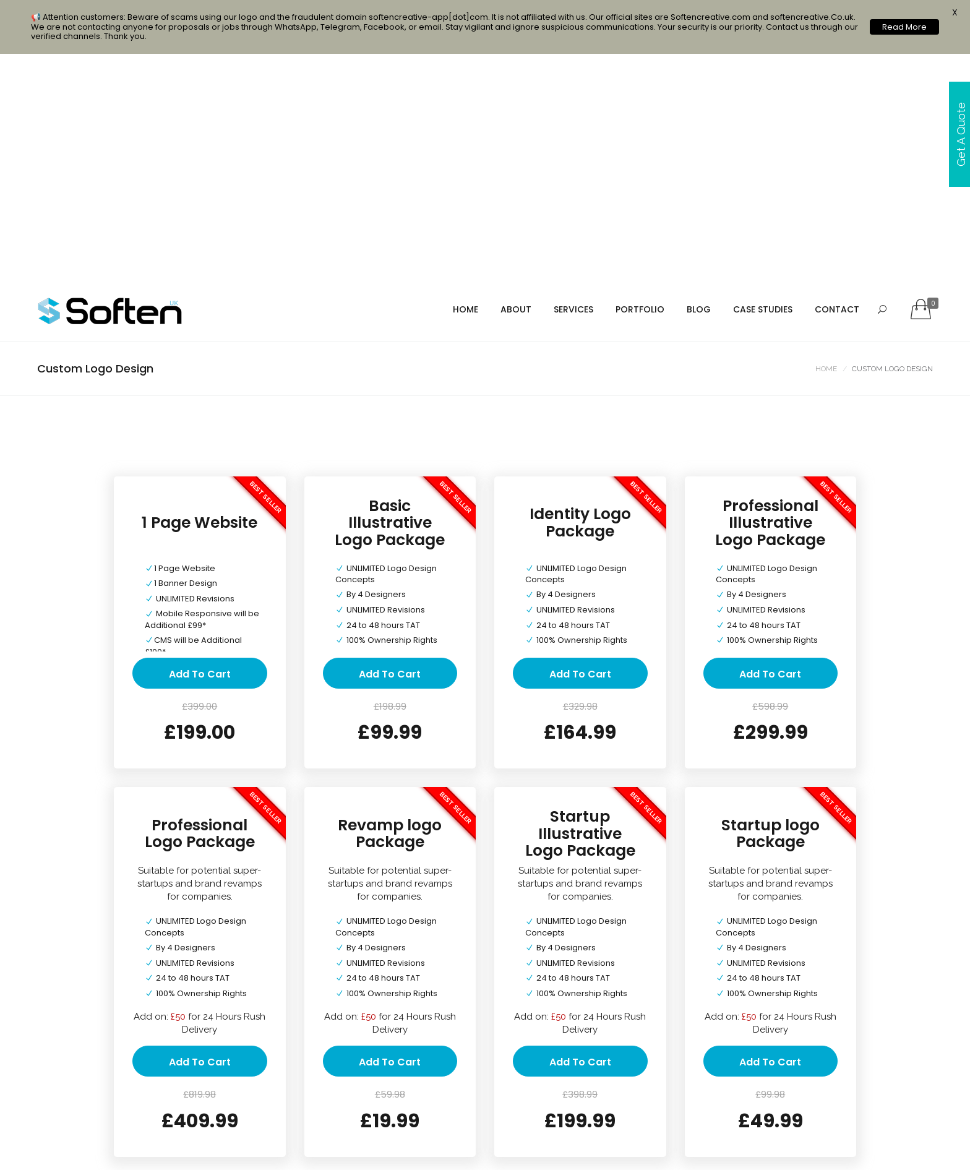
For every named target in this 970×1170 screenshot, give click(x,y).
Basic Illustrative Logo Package (390, 297)
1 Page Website (199, 297)
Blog (699, 85)
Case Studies (762, 85)
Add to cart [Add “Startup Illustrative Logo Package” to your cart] (580, 837)
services (573, 85)
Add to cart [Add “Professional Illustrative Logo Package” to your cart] (770, 449)
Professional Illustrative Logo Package (770, 297)
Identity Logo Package (580, 297)
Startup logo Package (770, 608)
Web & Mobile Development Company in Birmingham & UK (457, 1149)
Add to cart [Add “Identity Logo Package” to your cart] (580, 449)
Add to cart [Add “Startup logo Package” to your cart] (770, 837)
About (515, 85)
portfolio (640, 85)
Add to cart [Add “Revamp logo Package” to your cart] (390, 837)
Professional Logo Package (200, 608)
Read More (904, 27)
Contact (837, 85)
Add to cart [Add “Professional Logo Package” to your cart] (200, 837)
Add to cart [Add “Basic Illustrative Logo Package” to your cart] (390, 449)
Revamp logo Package (390, 608)
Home (465, 85)
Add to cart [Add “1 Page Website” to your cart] (200, 449)
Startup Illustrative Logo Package (580, 609)
